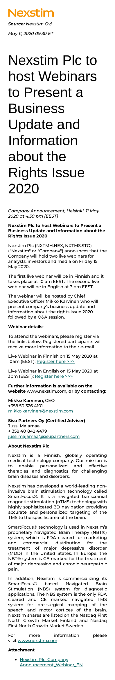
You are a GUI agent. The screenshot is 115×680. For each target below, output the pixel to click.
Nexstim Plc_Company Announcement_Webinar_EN (51, 662)
